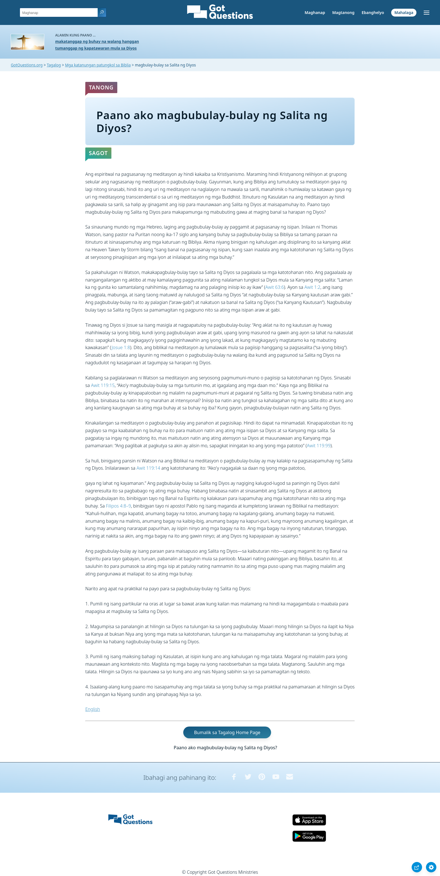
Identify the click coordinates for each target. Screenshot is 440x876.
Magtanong (343, 12)
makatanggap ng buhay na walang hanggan (97, 41)
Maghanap (315, 12)
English (92, 709)
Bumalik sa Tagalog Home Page (227, 732)
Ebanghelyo (373, 12)
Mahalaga (403, 12)
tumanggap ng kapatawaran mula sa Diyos (96, 48)
